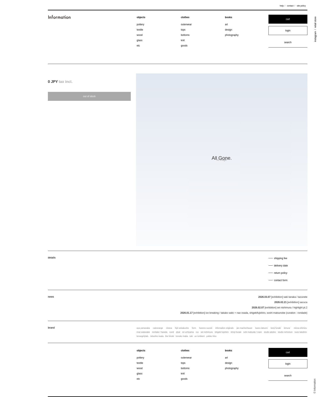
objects (141, 17)
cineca (169, 328)
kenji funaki (276, 328)
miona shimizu (300, 328)
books (228, 17)
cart (288, 19)
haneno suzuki (205, 328)
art (226, 24)
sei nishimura (207, 332)
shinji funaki (236, 332)
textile (140, 29)
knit (183, 40)
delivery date (281, 265)
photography (232, 35)
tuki (191, 336)
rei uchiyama (188, 332)
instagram (315, 36)
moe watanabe (143, 332)
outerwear (186, 24)
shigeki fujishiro (222, 332)
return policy (280, 273)
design (228, 29)
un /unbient (200, 336)
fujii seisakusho (182, 328)
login (287, 30)
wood (140, 35)
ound (171, 332)
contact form (280, 280)
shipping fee (280, 258)
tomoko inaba (182, 336)
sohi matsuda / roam (252, 332)
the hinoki (169, 336)
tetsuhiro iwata (156, 336)
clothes (185, 17)
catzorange (158, 328)
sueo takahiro (301, 332)
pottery (140, 24)
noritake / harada (159, 332)
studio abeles (270, 332)
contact (290, 6)
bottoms (185, 35)
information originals (224, 328)
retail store (315, 22)
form (194, 328)
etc (138, 45)
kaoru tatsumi (261, 328)
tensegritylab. (143, 336)
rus (197, 332)
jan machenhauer (244, 328)
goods (184, 45)
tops (183, 29)
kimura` (287, 328)
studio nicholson (285, 332)
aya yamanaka (143, 328)
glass (139, 40)
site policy (301, 6)
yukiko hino (211, 336)
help (282, 6)
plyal (178, 332)
